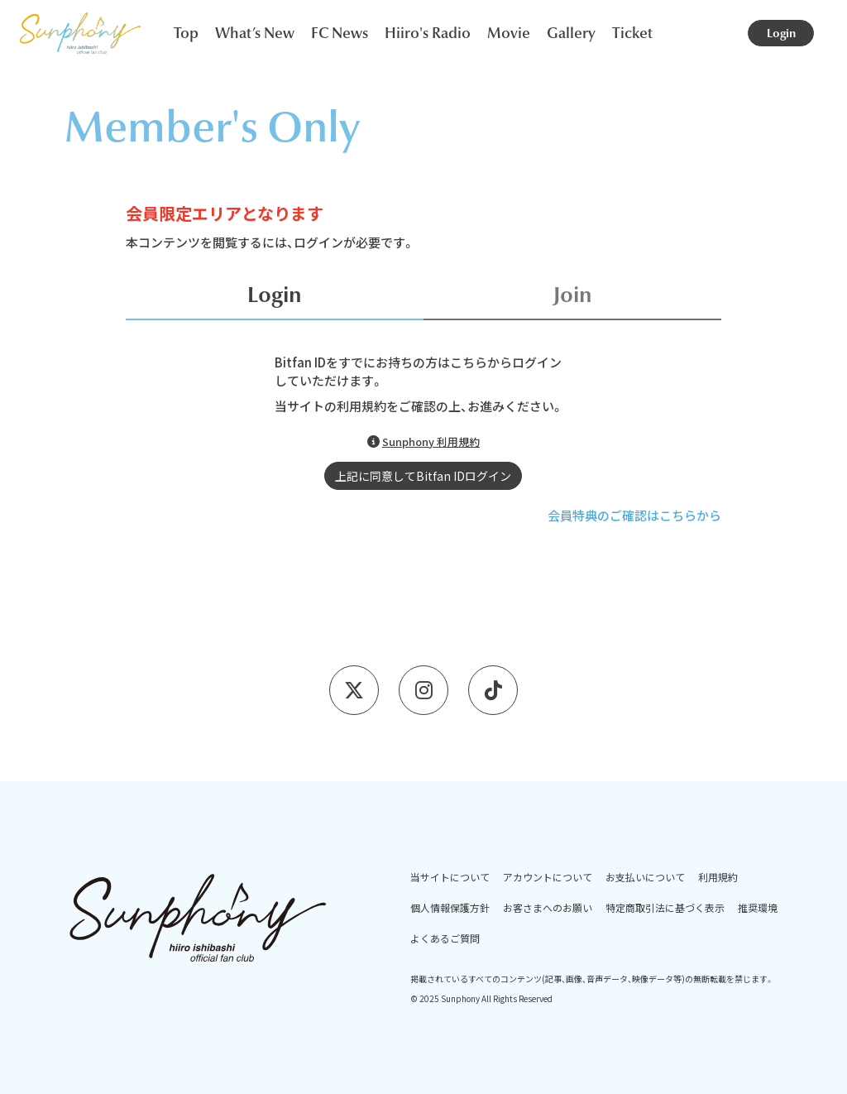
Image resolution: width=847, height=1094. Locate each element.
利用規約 (718, 877)
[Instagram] (423, 690)
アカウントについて (547, 877)
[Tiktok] (493, 690)
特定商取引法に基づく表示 (665, 907)
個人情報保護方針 (450, 907)
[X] (354, 690)
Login (781, 33)
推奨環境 (758, 907)
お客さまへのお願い (547, 907)
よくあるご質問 (445, 938)
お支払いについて (645, 877)
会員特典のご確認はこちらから (634, 515)
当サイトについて (450, 877)
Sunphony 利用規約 (431, 441)
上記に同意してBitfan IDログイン (423, 476)
